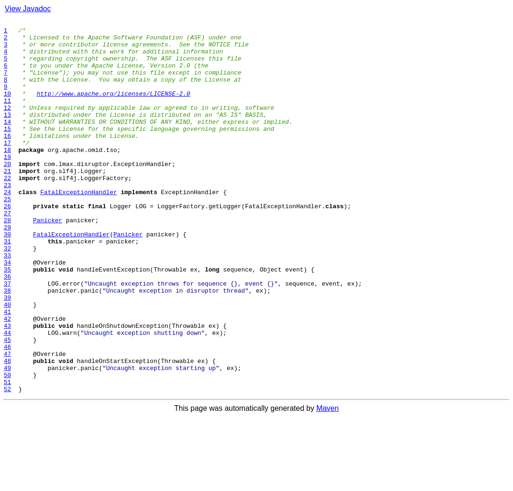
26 (7, 244)
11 (7, 117)
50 (7, 446)
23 (7, 218)
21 (7, 201)
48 (7, 429)
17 (7, 168)
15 (7, 151)
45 (7, 404)
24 (7, 227)
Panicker (47, 261)
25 (7, 235)
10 (7, 109)
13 (7, 134)
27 (7, 252)
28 (7, 261)
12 (7, 125)
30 (7, 277)
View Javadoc (28, 9)
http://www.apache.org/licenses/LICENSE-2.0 (113, 109)
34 (7, 311)
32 (7, 294)
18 (7, 176)
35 (7, 320)
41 (7, 370)
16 (7, 159)
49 (7, 438)
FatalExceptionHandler (78, 227)
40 (7, 362)
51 (7, 455)
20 (7, 193)
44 (7, 396)
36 (7, 328)
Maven (327, 483)
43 (7, 387)
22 (7, 210)
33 (7, 303)
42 (7, 379)
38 (7, 345)
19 (7, 185)
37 (7, 336)
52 (7, 463)
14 (7, 142)
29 (7, 269)
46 (7, 412)
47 (7, 421)
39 (7, 353)
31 (7, 286)
